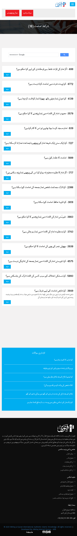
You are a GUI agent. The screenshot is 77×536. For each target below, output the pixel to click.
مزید (7, 75)
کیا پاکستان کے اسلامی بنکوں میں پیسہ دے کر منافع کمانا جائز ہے (50, 402)
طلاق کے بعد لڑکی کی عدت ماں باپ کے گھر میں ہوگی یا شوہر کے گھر (49, 394)
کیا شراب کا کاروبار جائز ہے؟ (63, 360)
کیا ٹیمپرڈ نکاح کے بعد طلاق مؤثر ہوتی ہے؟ (58, 377)
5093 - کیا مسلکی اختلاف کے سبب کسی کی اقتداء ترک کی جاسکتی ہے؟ (39, 276)
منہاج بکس (70, 458)
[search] (33, 54)
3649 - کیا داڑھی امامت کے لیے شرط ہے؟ (53, 291)
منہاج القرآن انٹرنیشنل (66, 482)
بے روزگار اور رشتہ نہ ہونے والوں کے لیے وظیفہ (58, 368)
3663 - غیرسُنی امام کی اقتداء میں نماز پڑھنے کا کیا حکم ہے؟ (45, 217)
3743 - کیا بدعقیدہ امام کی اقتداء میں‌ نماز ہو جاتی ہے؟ (47, 232)
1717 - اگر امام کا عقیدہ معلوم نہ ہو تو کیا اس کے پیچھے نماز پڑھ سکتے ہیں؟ (39, 173)
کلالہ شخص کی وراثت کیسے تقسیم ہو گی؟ (58, 385)
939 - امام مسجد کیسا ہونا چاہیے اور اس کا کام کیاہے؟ (48, 128)
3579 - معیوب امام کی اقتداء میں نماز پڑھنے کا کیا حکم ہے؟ (45, 114)
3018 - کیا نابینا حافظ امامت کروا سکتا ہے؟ (53, 202)
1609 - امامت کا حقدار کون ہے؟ (58, 158)
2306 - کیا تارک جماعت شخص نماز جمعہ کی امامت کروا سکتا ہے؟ (42, 187)
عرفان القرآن (69, 454)
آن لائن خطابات (69, 462)
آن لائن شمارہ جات (68, 466)
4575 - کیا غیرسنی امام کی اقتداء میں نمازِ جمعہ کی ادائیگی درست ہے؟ (40, 261)
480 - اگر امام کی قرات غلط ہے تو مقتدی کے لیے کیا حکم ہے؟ (44, 69)
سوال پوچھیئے (12, 13)
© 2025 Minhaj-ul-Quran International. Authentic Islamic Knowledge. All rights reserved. (38, 527)
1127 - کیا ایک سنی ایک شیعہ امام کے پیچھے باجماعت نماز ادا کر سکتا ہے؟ (39, 143)
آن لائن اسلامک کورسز (67, 470)
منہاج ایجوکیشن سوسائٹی (66, 494)
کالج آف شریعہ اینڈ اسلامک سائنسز (63, 498)
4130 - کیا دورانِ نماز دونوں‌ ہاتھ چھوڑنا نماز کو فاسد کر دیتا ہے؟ (45, 99)
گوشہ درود (70, 490)
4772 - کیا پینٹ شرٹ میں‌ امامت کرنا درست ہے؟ (50, 84)
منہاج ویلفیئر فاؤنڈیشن (66, 486)
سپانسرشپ (27, 13)
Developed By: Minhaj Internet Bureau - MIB (38, 529)
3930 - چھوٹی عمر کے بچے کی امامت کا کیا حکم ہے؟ (48, 246)
